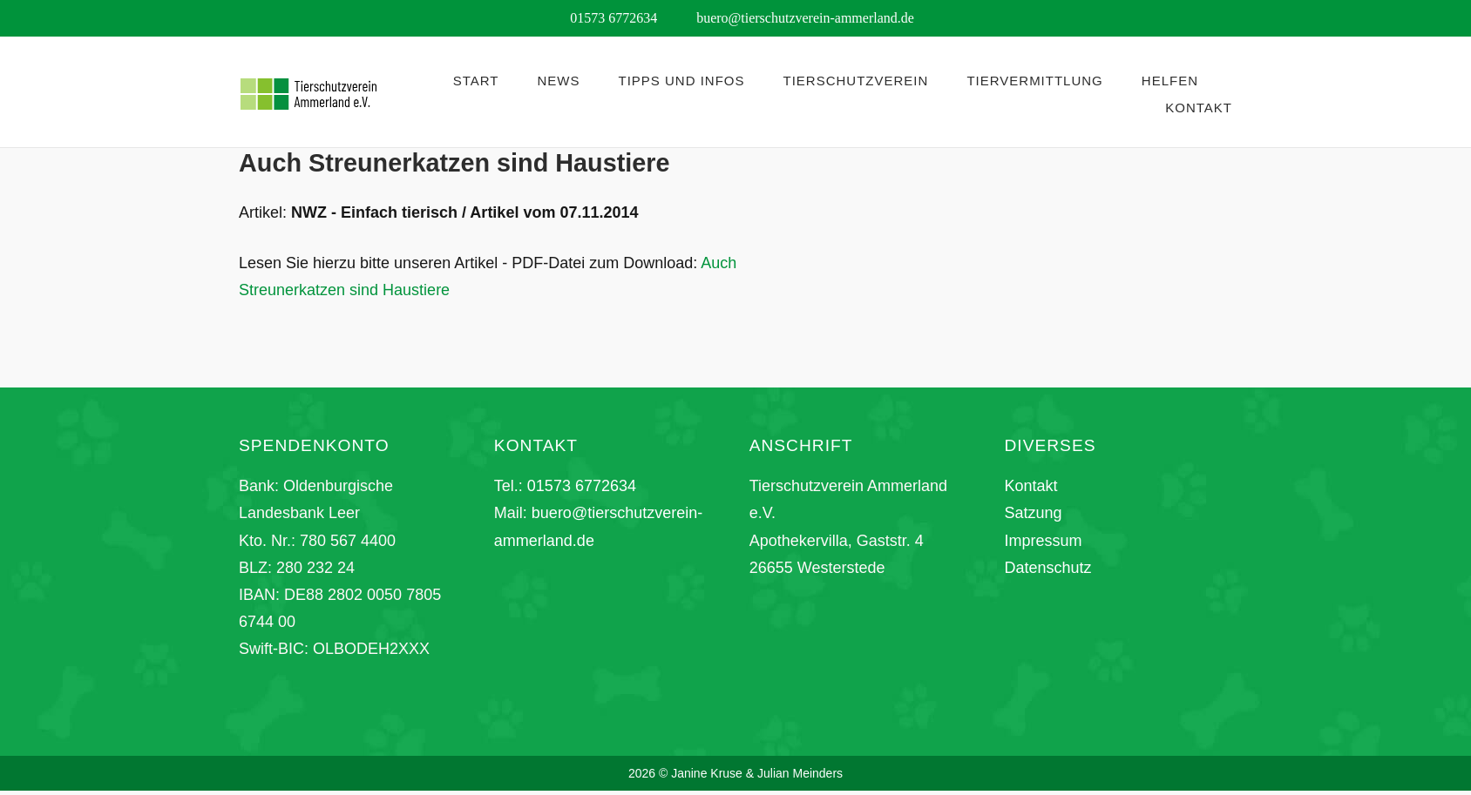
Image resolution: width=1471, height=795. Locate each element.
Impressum (1042, 540)
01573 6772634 (581, 486)
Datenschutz (1047, 567)
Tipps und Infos (682, 80)
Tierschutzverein (856, 80)
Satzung (1032, 513)
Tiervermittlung (1034, 80)
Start (476, 80)
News (558, 80)
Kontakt (1198, 107)
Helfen (1170, 80)
